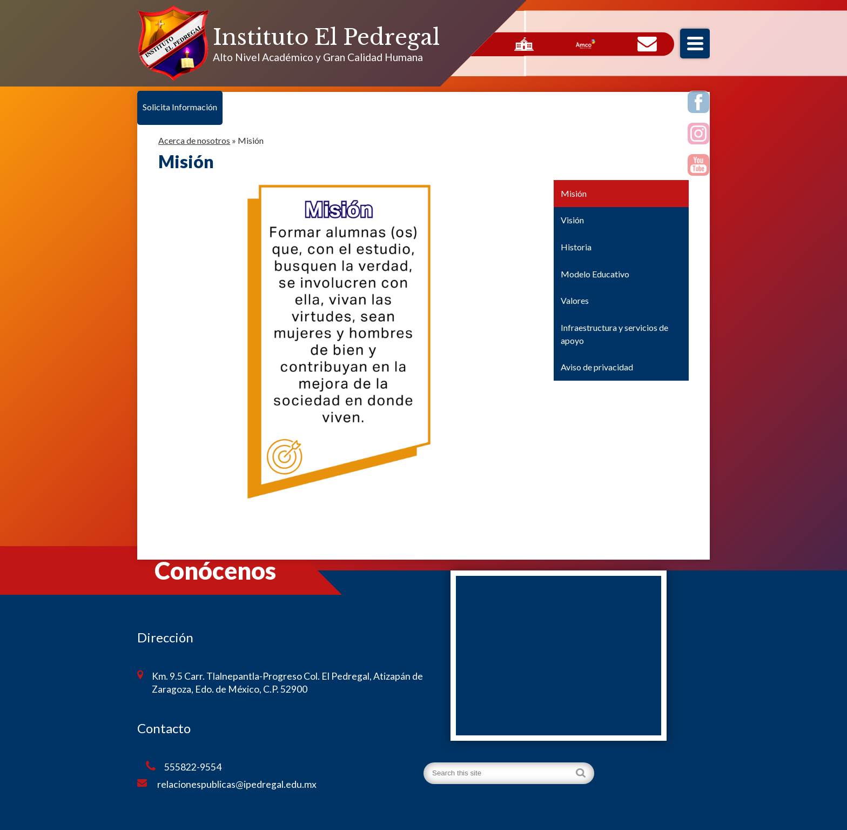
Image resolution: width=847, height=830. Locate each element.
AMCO (585, 44)
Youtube (699, 166)
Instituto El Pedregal (326, 37)
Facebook (699, 104)
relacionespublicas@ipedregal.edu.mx (227, 784)
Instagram (699, 135)
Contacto (647, 44)
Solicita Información (180, 107)
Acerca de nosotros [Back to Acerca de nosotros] (194, 140)
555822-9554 (183, 767)
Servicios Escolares (524, 44)
